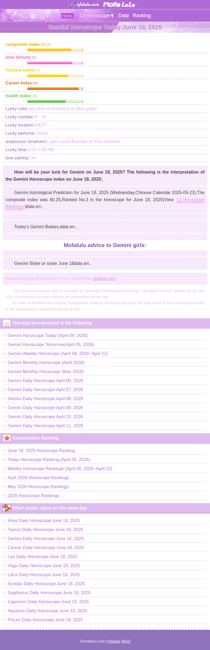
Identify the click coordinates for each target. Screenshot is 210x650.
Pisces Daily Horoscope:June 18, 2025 (45, 619)
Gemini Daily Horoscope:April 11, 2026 (45, 425)
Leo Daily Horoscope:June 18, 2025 (42, 556)
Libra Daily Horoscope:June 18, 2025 (44, 574)
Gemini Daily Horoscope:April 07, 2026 (45, 389)
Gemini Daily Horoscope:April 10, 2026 (45, 416)
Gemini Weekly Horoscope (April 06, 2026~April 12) (58, 353)
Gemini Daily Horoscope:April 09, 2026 (45, 407)
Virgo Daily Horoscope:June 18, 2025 (44, 565)
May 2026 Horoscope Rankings (38, 486)
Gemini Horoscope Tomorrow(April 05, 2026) (51, 344)
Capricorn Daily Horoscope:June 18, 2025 (48, 601)
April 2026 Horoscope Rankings (38, 477)
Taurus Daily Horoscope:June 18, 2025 (45, 529)
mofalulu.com (94, 641)
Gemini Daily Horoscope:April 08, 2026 (45, 398)
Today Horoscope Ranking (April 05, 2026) (49, 459)
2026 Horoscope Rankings (33, 495)
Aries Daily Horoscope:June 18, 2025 (44, 520)
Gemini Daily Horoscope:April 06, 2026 (45, 380)
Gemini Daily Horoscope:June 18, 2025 (46, 538)
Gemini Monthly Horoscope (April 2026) (46, 362)
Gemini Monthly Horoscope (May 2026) (46, 371)
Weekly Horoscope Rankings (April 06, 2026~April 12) (60, 468)
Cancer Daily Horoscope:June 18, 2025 (46, 547)
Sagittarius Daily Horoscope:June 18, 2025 (49, 592)
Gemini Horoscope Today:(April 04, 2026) (48, 335)
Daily (123, 15)
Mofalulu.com (104, 278)
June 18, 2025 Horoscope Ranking (41, 450)
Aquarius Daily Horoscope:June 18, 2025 (47, 610)
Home (67, 16)
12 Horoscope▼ (97, 15)
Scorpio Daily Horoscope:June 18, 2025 (46, 583)
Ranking (142, 15)
